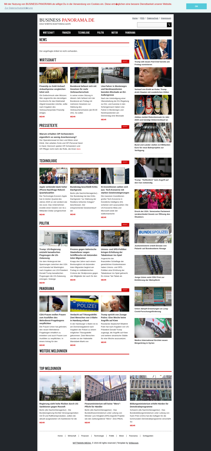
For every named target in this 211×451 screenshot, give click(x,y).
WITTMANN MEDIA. (82, 443)
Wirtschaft (49, 33)
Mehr (42, 117)
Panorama (130, 33)
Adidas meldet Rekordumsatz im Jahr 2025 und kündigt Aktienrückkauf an (152, 118)
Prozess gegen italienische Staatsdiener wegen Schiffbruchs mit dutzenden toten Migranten (83, 253)
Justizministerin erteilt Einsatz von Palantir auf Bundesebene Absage (151, 247)
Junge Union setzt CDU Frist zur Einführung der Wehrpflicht (149, 278)
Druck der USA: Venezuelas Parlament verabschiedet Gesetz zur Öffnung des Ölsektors (152, 214)
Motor (115, 33)
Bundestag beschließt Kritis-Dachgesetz (84, 188)
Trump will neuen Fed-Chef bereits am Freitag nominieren (152, 62)
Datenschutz (153, 18)
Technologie (84, 33)
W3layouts (133, 443)
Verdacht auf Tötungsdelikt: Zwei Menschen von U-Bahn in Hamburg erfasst (83, 317)
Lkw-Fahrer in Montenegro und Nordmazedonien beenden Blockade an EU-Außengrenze (114, 90)
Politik (100, 33)
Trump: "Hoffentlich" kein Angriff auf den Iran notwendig (152, 181)
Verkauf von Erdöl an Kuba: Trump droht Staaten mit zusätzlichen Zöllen (152, 90)
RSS (142, 18)
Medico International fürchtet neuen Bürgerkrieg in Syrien (151, 341)
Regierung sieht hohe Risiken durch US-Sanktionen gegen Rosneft (59, 405)
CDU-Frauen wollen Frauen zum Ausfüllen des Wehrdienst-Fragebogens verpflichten (52, 319)
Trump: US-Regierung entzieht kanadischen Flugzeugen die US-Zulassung (50, 253)
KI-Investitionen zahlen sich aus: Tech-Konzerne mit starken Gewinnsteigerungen (115, 190)
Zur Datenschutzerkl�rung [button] (19, 8)
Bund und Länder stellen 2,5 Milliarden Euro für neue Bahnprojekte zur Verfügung (152, 147)
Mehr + (125, 61)
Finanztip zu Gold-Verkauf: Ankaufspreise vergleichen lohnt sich (52, 89)
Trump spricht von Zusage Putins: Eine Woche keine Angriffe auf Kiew (114, 317)
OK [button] (196, 6)
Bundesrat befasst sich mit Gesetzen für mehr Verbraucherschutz (83, 89)
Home (135, 18)
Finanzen (66, 33)
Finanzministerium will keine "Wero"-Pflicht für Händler (103, 405)
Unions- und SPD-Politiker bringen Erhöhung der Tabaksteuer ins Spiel (113, 252)
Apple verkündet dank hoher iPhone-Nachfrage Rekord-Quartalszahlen (53, 190)
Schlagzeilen (148, 436)
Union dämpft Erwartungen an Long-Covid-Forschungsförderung (151, 310)
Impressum (166, 18)
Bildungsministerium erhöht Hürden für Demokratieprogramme (149, 405)
